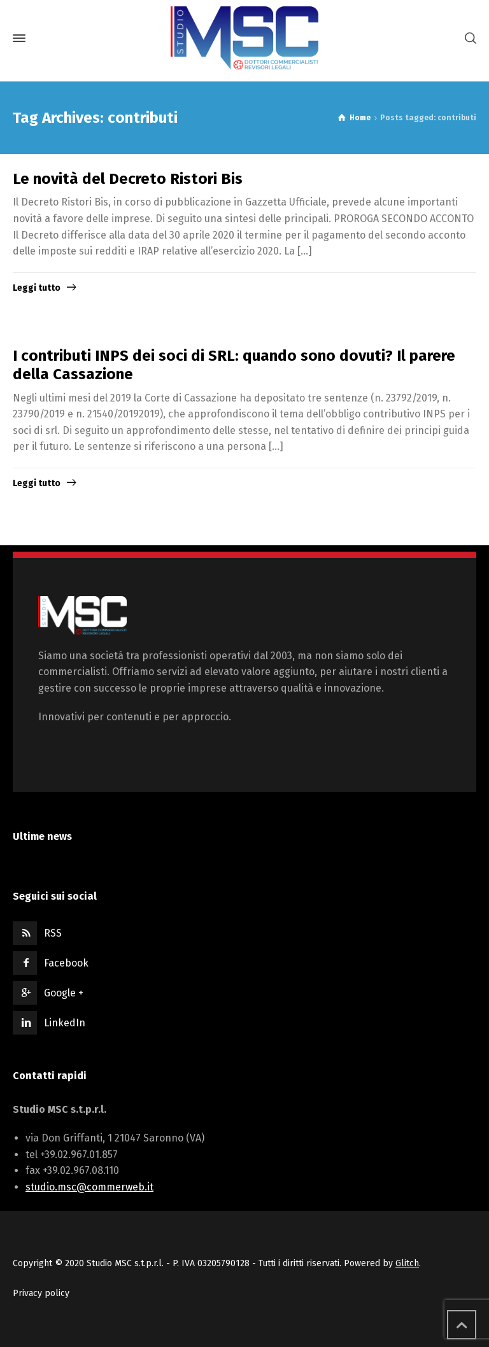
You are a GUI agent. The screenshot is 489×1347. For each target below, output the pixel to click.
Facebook (66, 963)
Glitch (407, 1263)
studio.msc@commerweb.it (89, 1187)
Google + (63, 993)
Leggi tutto (36, 288)
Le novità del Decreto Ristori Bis (128, 179)
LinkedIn (64, 1023)
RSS (53, 933)
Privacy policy (41, 1293)
